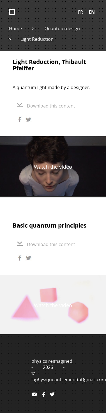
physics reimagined (51, 361)
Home (15, 28)
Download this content (46, 106)
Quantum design (62, 28)
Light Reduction (37, 39)
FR (80, 12)
